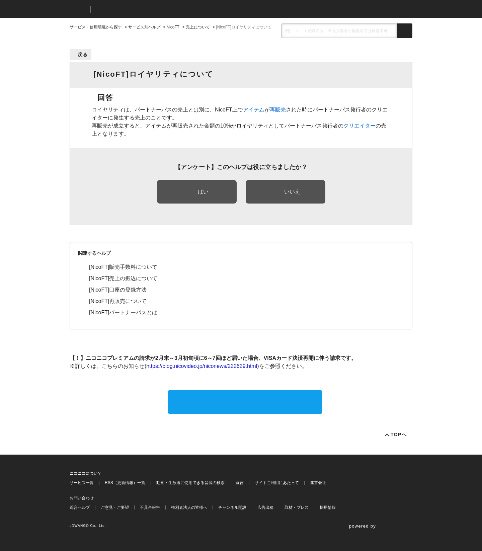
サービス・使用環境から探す (96, 27)
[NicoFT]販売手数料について (123, 267)
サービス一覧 (82, 482)
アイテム (253, 109)
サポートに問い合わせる (245, 402)
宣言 (240, 482)
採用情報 (328, 507)
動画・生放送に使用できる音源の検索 (190, 482)
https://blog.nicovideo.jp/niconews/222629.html (201, 366)
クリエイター (359, 126)
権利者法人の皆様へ (189, 507)
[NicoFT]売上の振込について (123, 278)
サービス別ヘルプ (144, 27)
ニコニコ (78, 9)
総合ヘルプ (80, 507)
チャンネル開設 (232, 507)
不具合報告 (150, 507)
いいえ (292, 191)
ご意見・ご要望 (115, 507)
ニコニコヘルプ (131, 9)
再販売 (278, 109)
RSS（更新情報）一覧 (125, 482)
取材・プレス (297, 507)
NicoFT (172, 27)
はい (203, 191)
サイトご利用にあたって (277, 482)
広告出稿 (265, 507)
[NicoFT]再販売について (118, 301)
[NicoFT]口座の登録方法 (118, 290)
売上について (198, 27)
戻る (83, 54)
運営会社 (318, 482)
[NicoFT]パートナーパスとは (123, 312)
